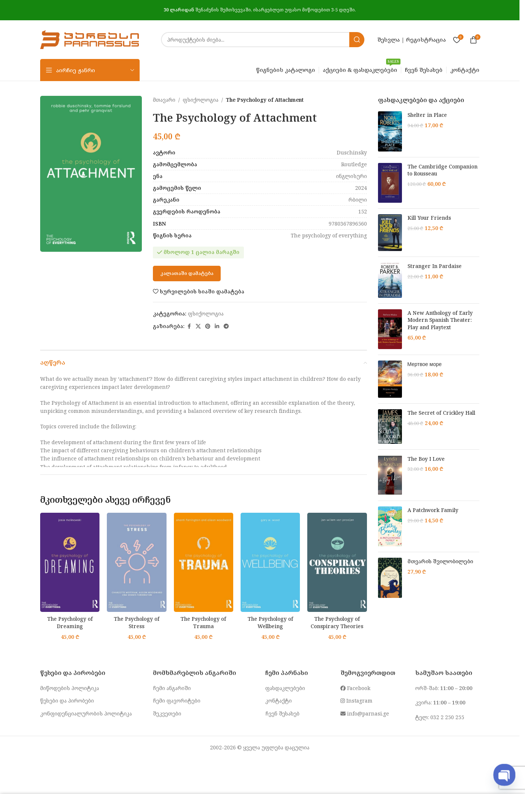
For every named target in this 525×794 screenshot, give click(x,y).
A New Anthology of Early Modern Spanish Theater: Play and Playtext (440, 320)
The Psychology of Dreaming (70, 622)
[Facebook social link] (189, 326)
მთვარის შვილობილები (440, 561)
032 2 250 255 (447, 717)
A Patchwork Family (432, 509)
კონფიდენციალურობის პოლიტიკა (86, 713)
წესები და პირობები (67, 700)
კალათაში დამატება (186, 273)
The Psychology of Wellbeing (270, 622)
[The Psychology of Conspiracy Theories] (337, 562)
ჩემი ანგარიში (172, 688)
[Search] (262, 39)
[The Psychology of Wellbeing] (270, 562)
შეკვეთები (167, 713)
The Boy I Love (426, 458)
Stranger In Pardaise (434, 265)
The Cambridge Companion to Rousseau (442, 170)
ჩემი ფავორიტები (176, 700)
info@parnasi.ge (364, 713)
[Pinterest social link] (208, 326)
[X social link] (198, 326)
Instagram (356, 700)
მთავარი (164, 99)
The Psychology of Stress (137, 622)
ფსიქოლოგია (200, 99)
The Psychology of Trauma (203, 622)
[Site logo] (89, 38)
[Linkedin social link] (217, 326)
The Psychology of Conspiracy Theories (337, 622)
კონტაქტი (278, 700)
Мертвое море (424, 364)
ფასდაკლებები (285, 688)
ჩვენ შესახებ (282, 713)
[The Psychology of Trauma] (203, 562)
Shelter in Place (427, 114)
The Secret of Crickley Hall (441, 412)
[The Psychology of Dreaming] (69, 562)
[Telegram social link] (226, 326)
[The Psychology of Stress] (136, 562)
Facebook (355, 688)
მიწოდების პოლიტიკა (69, 688)
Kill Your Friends (429, 217)
